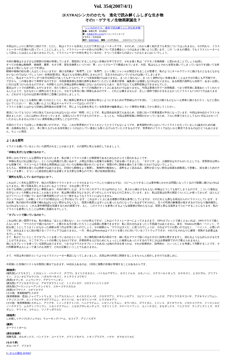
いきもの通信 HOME (18, 353)
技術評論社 (94, 40)
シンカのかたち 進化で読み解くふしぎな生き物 (112, 27)
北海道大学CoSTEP (95, 34)
